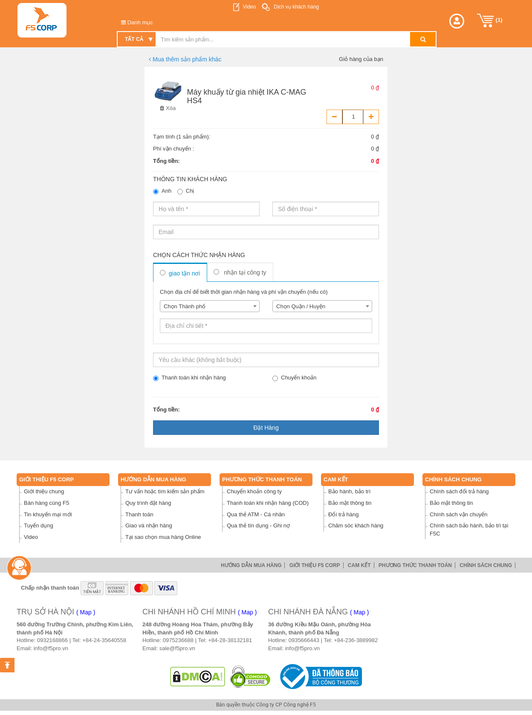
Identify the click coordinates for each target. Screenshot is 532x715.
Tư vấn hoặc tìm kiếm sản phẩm (165, 491)
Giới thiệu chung (44, 491)
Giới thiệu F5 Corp (46, 479)
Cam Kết (336, 479)
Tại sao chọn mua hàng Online (163, 537)
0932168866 (52, 640)
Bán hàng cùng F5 (46, 503)
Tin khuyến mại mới (48, 514)
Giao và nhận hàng (148, 525)
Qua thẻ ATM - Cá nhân (256, 514)
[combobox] (210, 306)
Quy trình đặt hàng (148, 503)
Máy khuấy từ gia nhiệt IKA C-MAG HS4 (246, 96)
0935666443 (304, 640)
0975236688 (178, 640)
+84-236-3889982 (356, 640)
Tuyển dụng (38, 525)
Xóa (168, 108)
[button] (457, 21)
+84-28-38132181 (230, 640)
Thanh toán (139, 514)
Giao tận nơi (180, 273)
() (490, 20)
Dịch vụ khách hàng (295, 7)
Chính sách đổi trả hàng (459, 491)
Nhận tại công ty (240, 272)
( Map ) (85, 612)
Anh (162, 191)
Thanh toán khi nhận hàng (189, 377)
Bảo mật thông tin (349, 503)
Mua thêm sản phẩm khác (185, 59)
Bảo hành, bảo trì (349, 491)
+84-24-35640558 (104, 640)
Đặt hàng (265, 427)
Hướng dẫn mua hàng (153, 479)
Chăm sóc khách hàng (355, 525)
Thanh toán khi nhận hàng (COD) (268, 503)
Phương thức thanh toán (262, 479)
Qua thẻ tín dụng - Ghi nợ (258, 525)
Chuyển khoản (294, 377)
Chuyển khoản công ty (254, 491)
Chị (185, 191)
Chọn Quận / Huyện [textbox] (300, 306)
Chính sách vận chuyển (458, 514)
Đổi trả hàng (343, 514)
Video (249, 7)
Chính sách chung (453, 479)
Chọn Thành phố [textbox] (184, 306)
